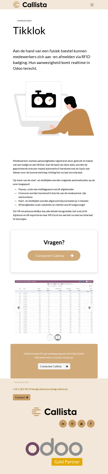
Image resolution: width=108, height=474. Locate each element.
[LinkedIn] (63, 424)
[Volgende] (89, 312)
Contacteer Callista (54, 366)
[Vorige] (19, 312)
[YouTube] (81, 424)
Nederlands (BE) (21, 382)
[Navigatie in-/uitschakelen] (92, 4)
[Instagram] (72, 424)
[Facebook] (91, 424)
